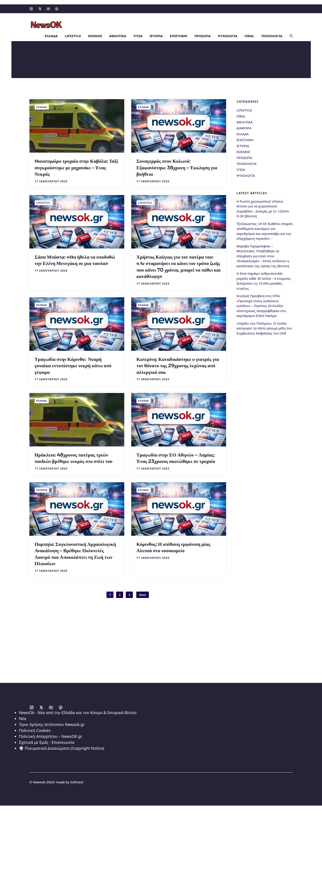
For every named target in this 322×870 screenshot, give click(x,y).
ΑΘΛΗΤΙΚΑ (117, 35)
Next (142, 594)
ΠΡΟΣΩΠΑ (202, 35)
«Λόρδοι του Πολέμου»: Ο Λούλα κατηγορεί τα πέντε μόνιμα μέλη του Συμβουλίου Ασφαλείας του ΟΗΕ (264, 327)
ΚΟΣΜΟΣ (95, 35)
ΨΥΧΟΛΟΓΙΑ (227, 35)
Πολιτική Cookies (35, 729)
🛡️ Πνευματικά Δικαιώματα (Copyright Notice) (61, 747)
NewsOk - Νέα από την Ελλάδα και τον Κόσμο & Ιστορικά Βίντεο (78, 711)
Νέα (22, 717)
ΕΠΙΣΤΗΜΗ (178, 35)
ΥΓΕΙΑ (138, 35)
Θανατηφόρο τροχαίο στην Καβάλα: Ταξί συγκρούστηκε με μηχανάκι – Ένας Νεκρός (76, 166)
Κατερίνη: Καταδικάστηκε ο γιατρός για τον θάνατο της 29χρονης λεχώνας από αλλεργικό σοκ (178, 364)
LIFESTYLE (73, 35)
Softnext (76, 781)
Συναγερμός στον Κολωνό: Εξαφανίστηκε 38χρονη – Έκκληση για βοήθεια (177, 166)
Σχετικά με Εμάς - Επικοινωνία (46, 741)
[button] (289, 35)
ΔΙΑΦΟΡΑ (244, 127)
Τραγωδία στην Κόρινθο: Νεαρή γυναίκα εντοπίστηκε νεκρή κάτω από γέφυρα (73, 364)
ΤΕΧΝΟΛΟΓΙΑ (271, 35)
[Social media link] (31, 9)
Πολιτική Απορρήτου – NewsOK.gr (50, 735)
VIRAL (249, 35)
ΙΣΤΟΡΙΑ (156, 35)
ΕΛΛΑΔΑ (51, 35)
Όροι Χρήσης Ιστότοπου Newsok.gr (52, 723)
